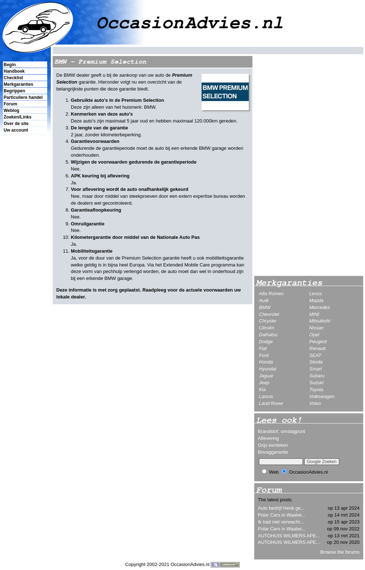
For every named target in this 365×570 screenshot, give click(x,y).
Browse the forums (340, 552)
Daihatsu (268, 334)
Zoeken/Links (18, 117)
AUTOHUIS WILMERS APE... (289, 535)
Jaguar (266, 375)
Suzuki (316, 382)
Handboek (14, 71)
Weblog (11, 110)
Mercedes (319, 307)
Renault (317, 348)
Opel (314, 334)
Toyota (316, 389)
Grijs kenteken (273, 445)
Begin (10, 64)
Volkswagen (322, 396)
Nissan (316, 327)
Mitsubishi (319, 321)
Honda (266, 362)
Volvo (315, 403)
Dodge (266, 341)
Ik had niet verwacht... (281, 522)
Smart (315, 369)
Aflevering (268, 438)
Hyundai (267, 369)
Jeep (264, 382)
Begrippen (14, 90)
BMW (265, 307)
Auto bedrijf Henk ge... (281, 508)
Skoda (316, 362)
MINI (314, 314)
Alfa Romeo (271, 293)
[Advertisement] (24, 258)
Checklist (13, 77)
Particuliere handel (23, 97)
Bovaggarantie (273, 452)
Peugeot (318, 341)
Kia (262, 389)
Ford (264, 355)
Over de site (16, 123)
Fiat (263, 348)
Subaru (317, 375)
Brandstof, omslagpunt (281, 431)
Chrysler (267, 321)
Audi (263, 300)
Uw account (16, 130)
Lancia (266, 396)
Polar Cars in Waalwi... (281, 515)
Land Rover (271, 403)
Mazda (316, 300)
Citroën (266, 327)
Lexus (315, 293)
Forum (10, 104)
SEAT (315, 355)
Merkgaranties (18, 84)
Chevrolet (269, 314)
